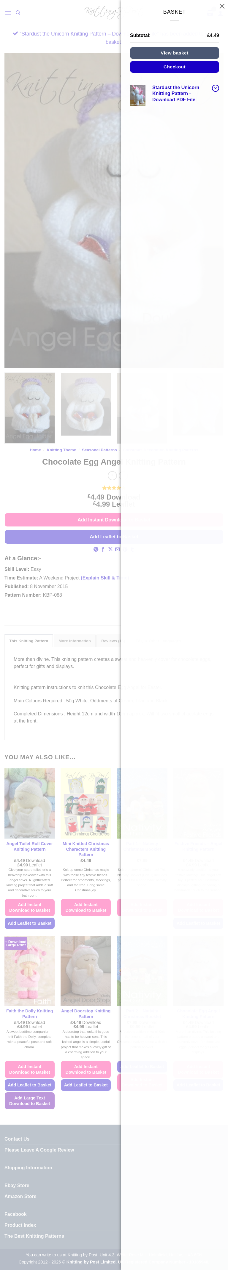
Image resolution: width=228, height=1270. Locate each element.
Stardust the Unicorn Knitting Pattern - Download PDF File (175, 94)
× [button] (215, 88)
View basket (175, 52)
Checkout (175, 66)
